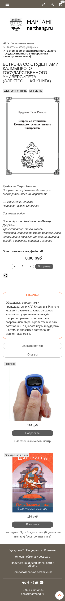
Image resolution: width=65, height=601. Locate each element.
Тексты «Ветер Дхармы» (22, 47)
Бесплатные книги (22, 43)
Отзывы (32, 354)
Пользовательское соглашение (32, 572)
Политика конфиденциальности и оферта (32, 564)
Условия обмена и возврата (32, 556)
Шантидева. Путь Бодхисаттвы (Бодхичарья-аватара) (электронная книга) (32, 534)
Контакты (50, 550)
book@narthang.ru (32, 593)
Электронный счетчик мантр (32, 441)
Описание (32, 295)
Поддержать (34, 550)
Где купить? (16, 550)
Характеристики (32, 345)
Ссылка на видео (14, 213)
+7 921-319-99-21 (32, 589)
